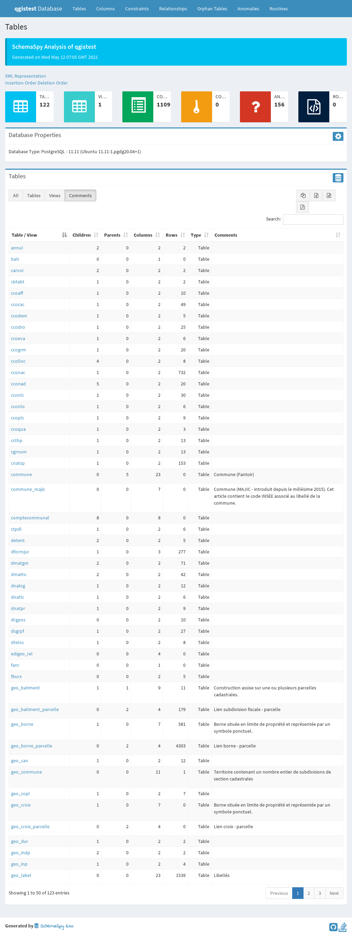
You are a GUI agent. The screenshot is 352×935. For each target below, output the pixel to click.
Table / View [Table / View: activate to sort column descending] (24, 235)
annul (17, 248)
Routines (279, 8)
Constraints (137, 8)
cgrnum (19, 452)
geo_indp (20, 852)
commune (21, 474)
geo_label (21, 875)
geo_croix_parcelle (30, 826)
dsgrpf (17, 631)
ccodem (19, 316)
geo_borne (22, 724)
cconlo (18, 406)
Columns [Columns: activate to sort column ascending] (143, 235)
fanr (15, 665)
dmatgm (20, 563)
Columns (105, 8)
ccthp (16, 440)
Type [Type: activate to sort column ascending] (196, 235)
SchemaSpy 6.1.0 (53, 926)
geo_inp (19, 864)
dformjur (20, 552)
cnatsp (18, 463)
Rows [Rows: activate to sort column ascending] (171, 235)
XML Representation (25, 76)
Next (334, 893)
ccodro (18, 327)
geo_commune (26, 772)
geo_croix (21, 805)
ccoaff (17, 293)
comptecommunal (30, 518)
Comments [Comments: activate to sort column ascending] (225, 235)
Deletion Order (52, 83)
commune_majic (28, 489)
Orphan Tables (212, 8)
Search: (304, 219)
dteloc (17, 642)
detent (18, 540)
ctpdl (16, 529)
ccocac (17, 304)
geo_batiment (25, 688)
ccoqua (18, 429)
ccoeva (18, 338)
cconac (18, 372)
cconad (18, 384)
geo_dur (19, 841)
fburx (16, 676)
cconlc (17, 395)
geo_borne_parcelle (31, 746)
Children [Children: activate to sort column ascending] (82, 235)
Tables (82, 8)
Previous (279, 893)
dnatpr (18, 608)
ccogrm (18, 350)
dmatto (18, 574)
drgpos (18, 620)
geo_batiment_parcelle (35, 709)
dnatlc (17, 597)
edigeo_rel (22, 654)
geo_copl (20, 793)
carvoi (17, 270)
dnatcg (18, 586)
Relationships (173, 8)
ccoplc (17, 418)
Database (38, 8)
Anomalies (248, 8)
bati (15, 259)
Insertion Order (20, 83)
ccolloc (18, 361)
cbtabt (17, 282)
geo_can (19, 760)
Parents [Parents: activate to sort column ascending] (112, 235)
